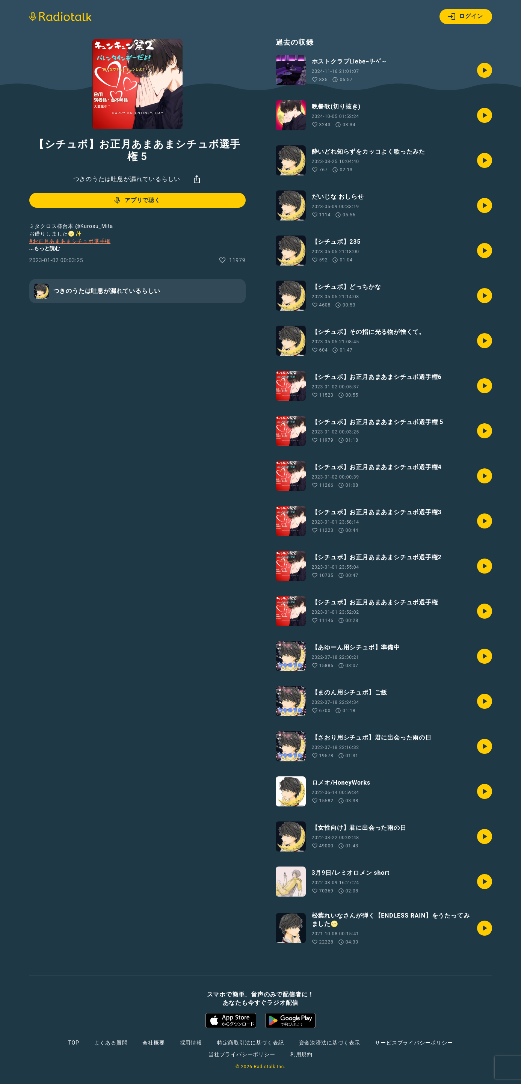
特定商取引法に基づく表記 (250, 1043)
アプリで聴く (136, 200)
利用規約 (301, 1054)
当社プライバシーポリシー (241, 1054)
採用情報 (191, 1043)
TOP (73, 1043)
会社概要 (153, 1043)
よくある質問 (111, 1043)
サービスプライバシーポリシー (414, 1043)
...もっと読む (44, 248)
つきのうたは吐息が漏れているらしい (127, 179)
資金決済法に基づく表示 (329, 1043)
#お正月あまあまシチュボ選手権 (70, 241)
